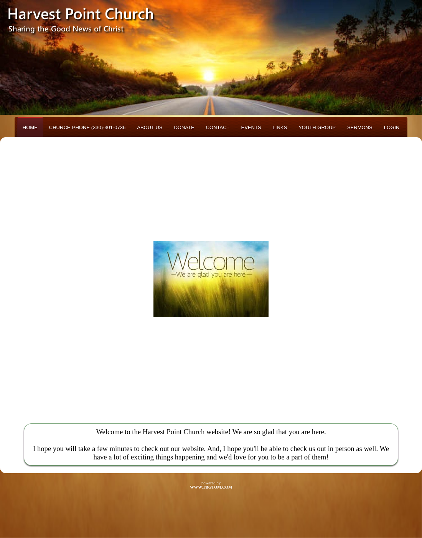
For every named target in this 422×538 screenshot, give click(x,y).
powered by (211, 485)
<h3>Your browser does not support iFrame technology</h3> (211, 279)
